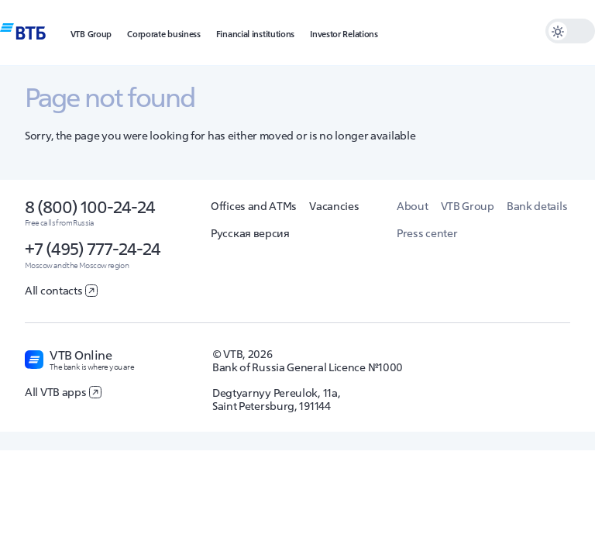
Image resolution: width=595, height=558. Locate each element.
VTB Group (467, 206)
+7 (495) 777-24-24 (92, 249)
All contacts (61, 291)
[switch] (570, 31)
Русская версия (250, 233)
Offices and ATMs (254, 206)
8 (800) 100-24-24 (90, 207)
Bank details (537, 206)
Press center (427, 233)
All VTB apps (63, 392)
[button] (91, 32)
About (412, 206)
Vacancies (334, 206)
